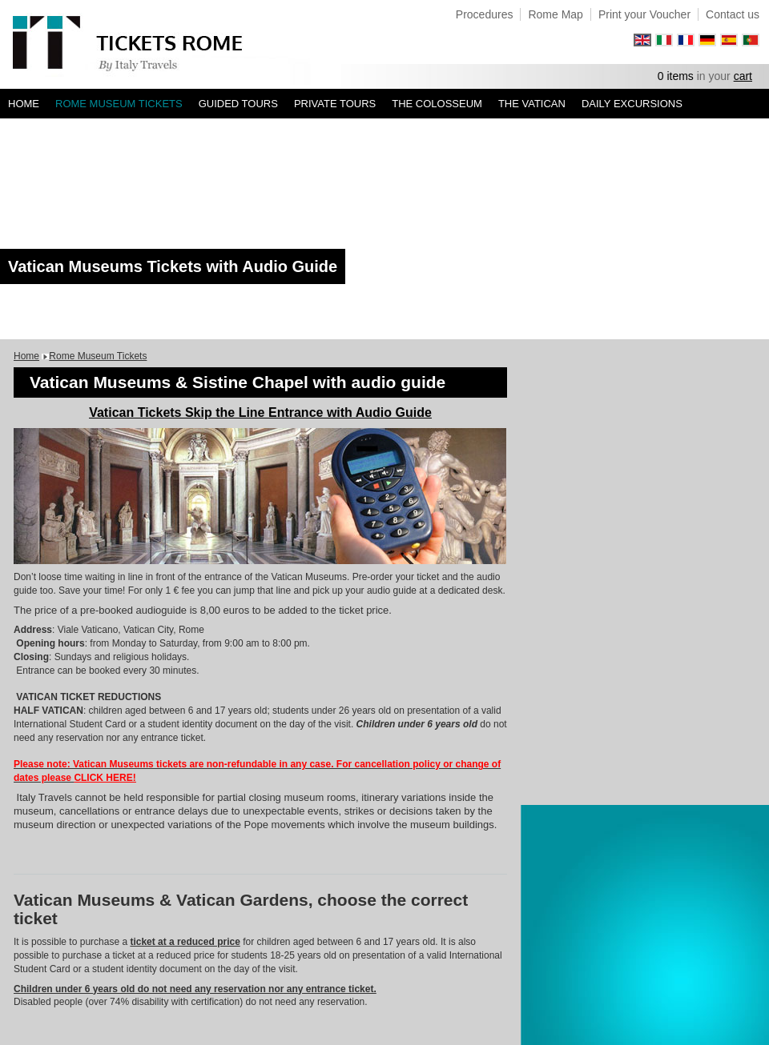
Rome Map (555, 14)
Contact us (732, 14)
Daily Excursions (632, 104)
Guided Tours (238, 104)
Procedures (484, 14)
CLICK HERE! (104, 777)
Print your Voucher (644, 14)
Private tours (335, 104)
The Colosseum (437, 104)
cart (743, 76)
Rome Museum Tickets (119, 104)
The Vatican (532, 104)
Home (23, 104)
